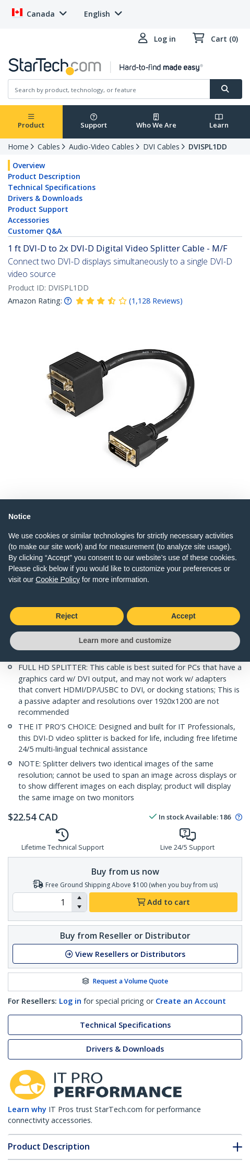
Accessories (28, 220)
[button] (79, 897)
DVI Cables (161, 147)
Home (18, 147)
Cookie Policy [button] (57, 579)
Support (93, 121)
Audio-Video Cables (101, 147)
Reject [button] (67, 616)
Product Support (38, 209)
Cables (49, 147)
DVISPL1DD (207, 147)
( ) (156, 301)
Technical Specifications (52, 187)
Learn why (27, 1109)
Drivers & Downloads (45, 198)
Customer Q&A (35, 231)
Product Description (44, 176)
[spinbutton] (42, 902)
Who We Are (156, 121)
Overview (29, 165)
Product (31, 121)
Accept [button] (183, 616)
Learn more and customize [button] (125, 640)
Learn (219, 121)
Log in (70, 1001)
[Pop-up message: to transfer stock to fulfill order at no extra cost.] (237, 817)
